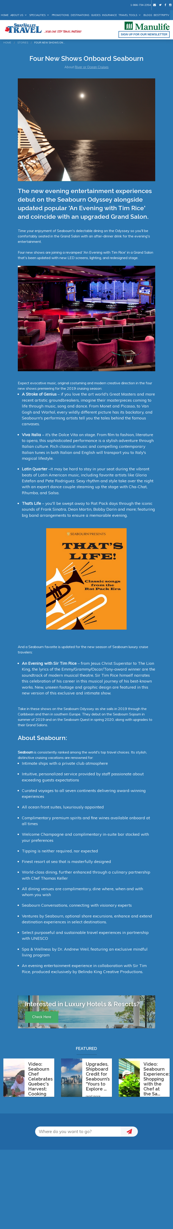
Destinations (80, 15)
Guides (95, 15)
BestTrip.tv (161, 15)
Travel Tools (127, 15)
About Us (16, 15)
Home (5, 15)
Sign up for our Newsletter (144, 34)
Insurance (109, 15)
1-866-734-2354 (140, 5)
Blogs (147, 15)
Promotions (60, 15)
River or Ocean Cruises (92, 67)
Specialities (37, 15)
